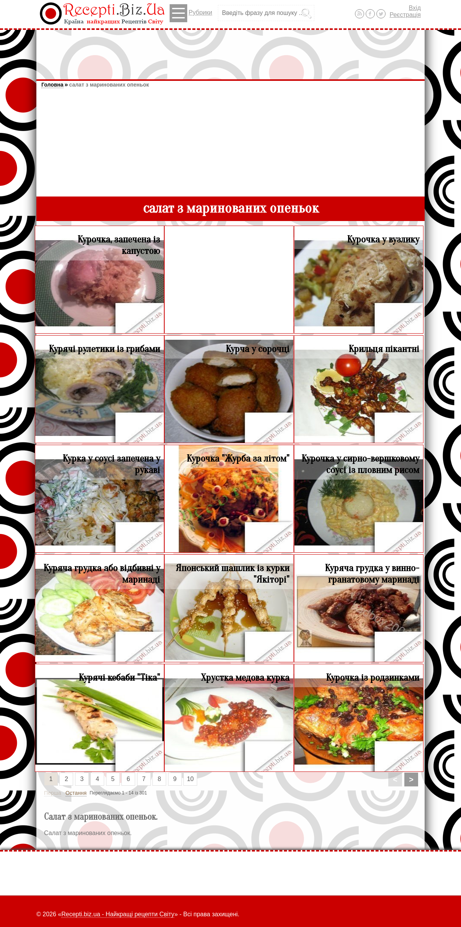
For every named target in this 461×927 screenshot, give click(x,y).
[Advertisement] (230, 51)
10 (190, 779)
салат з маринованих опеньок (109, 85)
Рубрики (191, 13)
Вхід (415, 8)
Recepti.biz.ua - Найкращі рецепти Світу (117, 914)
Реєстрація (405, 14)
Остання (76, 793)
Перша (52, 793)
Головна (52, 85)
